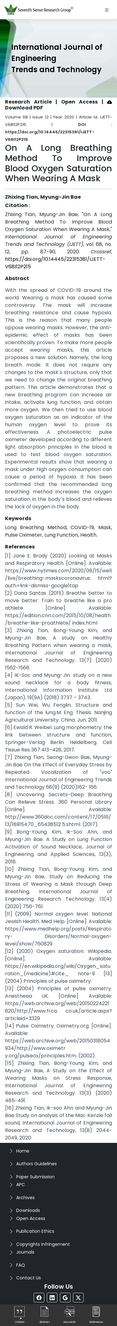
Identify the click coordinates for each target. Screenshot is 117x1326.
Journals (25, 1252)
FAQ (20, 1265)
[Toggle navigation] (106, 9)
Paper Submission (35, 1177)
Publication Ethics (35, 1231)
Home (22, 1151)
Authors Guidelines (36, 1164)
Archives (25, 1197)
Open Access (30, 1218)
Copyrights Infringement (43, 1244)
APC (20, 1184)
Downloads (28, 1210)
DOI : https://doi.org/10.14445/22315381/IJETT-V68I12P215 (58, 132)
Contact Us (28, 1278)
